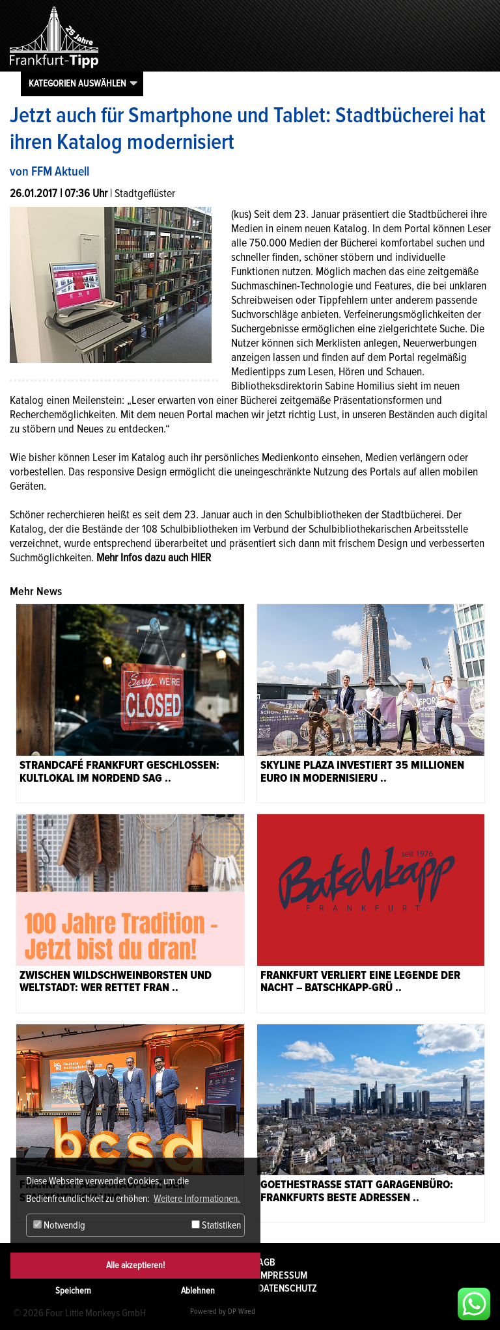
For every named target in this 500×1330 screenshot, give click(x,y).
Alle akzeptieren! (135, 1265)
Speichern (73, 1290)
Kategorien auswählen (77, 83)
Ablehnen (198, 1290)
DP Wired (241, 1311)
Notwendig (59, 1225)
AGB (266, 1262)
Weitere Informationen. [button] (197, 1198)
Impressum (282, 1275)
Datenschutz (287, 1288)
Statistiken (216, 1225)
